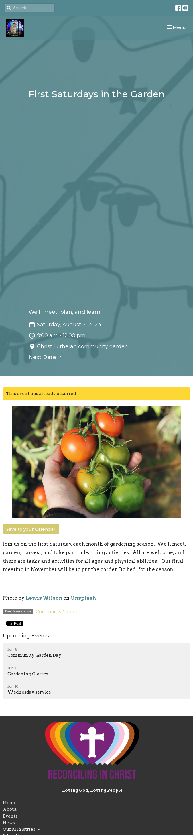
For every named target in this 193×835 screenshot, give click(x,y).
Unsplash (83, 598)
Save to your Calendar (31, 529)
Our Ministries (22, 829)
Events (10, 816)
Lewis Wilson (43, 598)
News (9, 822)
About (10, 809)
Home (10, 802)
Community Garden (57, 611)
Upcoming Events (26, 636)
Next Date (46, 357)
